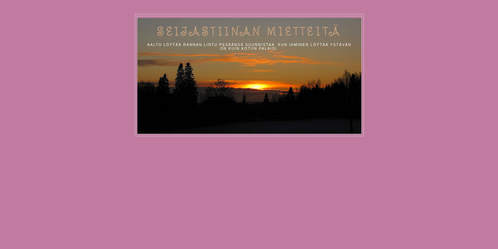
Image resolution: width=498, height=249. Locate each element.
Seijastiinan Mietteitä (249, 31)
